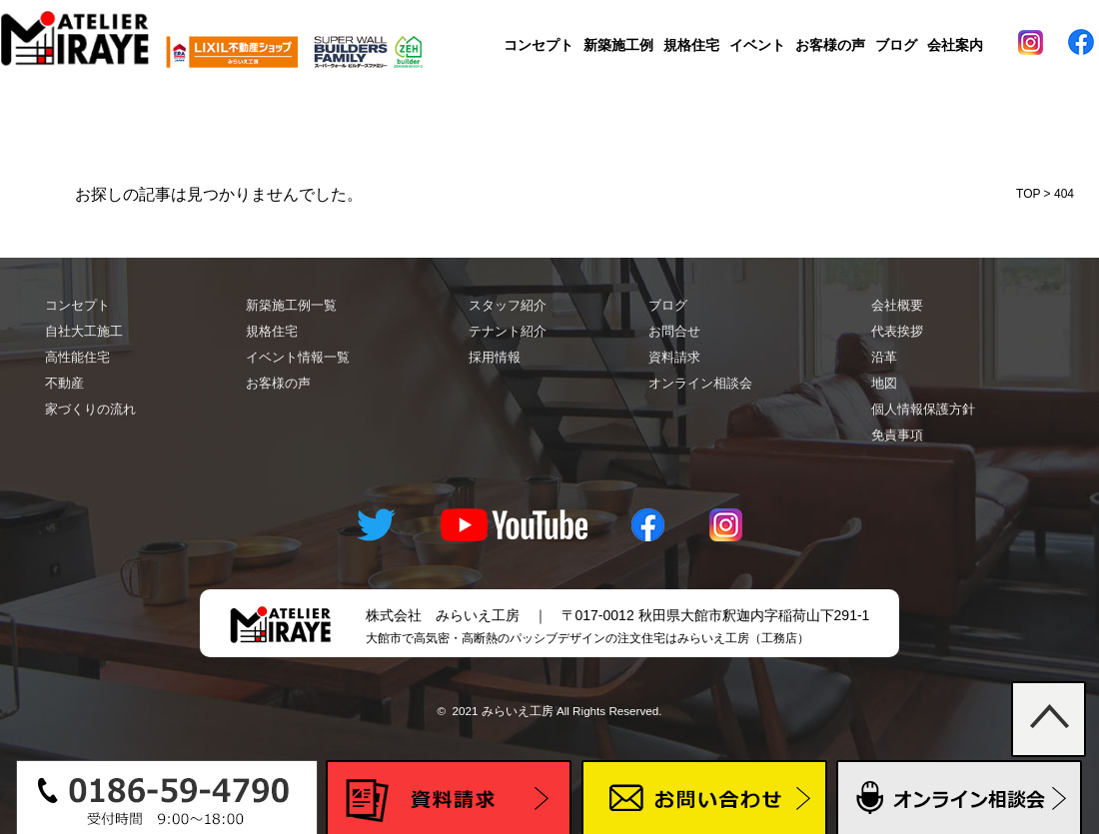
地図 (884, 383)
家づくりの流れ (90, 409)
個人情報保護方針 (923, 409)
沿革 (884, 357)
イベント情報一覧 (298, 357)
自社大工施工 (84, 331)
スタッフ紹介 (508, 305)
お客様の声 (830, 45)
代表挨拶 (897, 331)
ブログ (896, 45)
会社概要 (897, 305)
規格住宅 (691, 45)
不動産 (64, 383)
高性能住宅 (77, 357)
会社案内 (955, 45)
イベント (757, 45)
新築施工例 (618, 45)
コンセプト (538, 45)
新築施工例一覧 (291, 305)
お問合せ (674, 331)
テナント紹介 (508, 331)
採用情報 (495, 357)
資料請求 (674, 357)
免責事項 (897, 434)
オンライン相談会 (700, 383)
